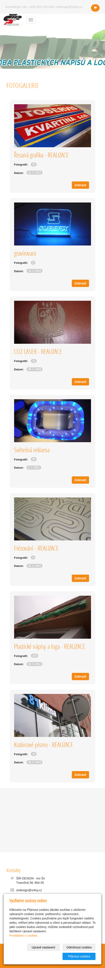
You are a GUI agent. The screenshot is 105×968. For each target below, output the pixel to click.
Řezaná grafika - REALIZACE (41, 155)
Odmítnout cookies (79, 947)
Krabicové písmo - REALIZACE (43, 744)
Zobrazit (80, 185)
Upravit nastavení (43, 947)
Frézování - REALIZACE (36, 548)
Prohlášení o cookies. (23, 935)
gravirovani (25, 253)
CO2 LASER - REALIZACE (38, 351)
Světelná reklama (32, 450)
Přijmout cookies (79, 956)
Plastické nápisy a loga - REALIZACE (49, 646)
